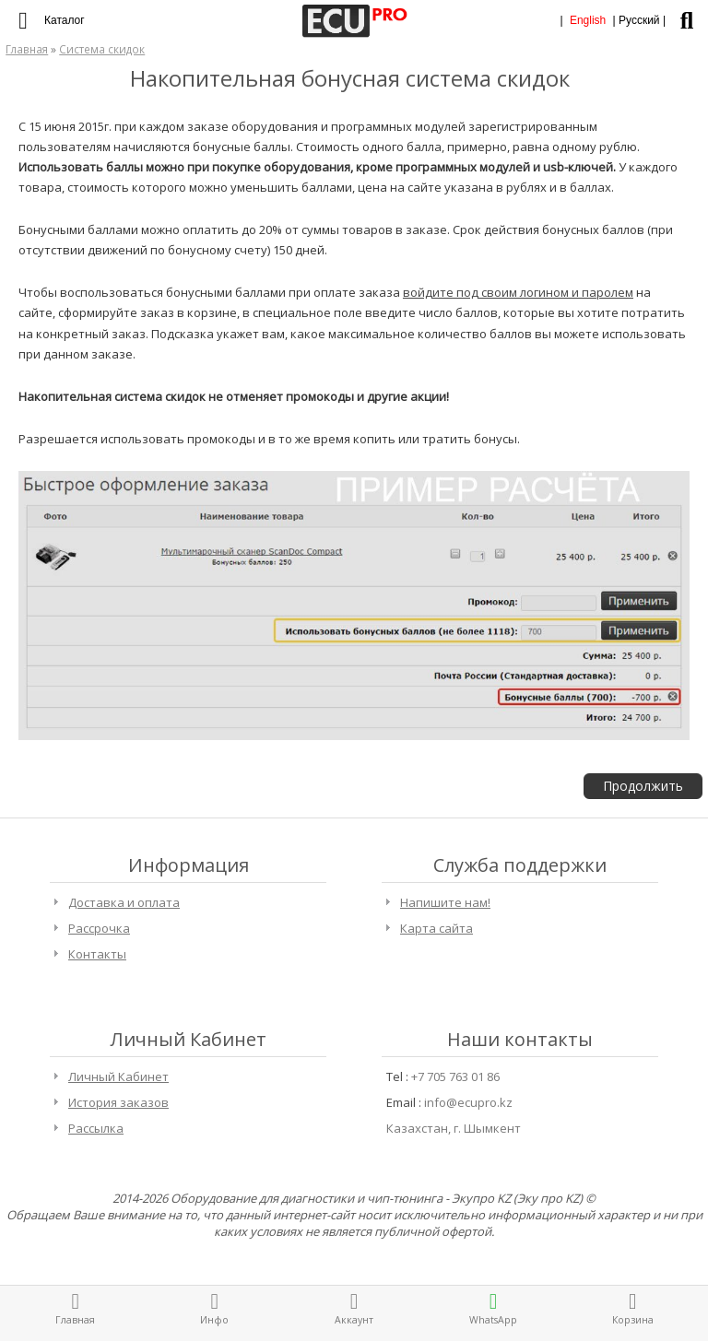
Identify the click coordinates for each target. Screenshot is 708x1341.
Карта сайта (436, 928)
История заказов (118, 1102)
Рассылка (96, 1128)
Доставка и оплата (124, 902)
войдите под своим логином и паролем (518, 292)
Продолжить (643, 785)
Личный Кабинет (118, 1076)
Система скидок (102, 48)
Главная (27, 48)
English (588, 20)
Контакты (97, 954)
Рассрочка (99, 928)
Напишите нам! (445, 902)
